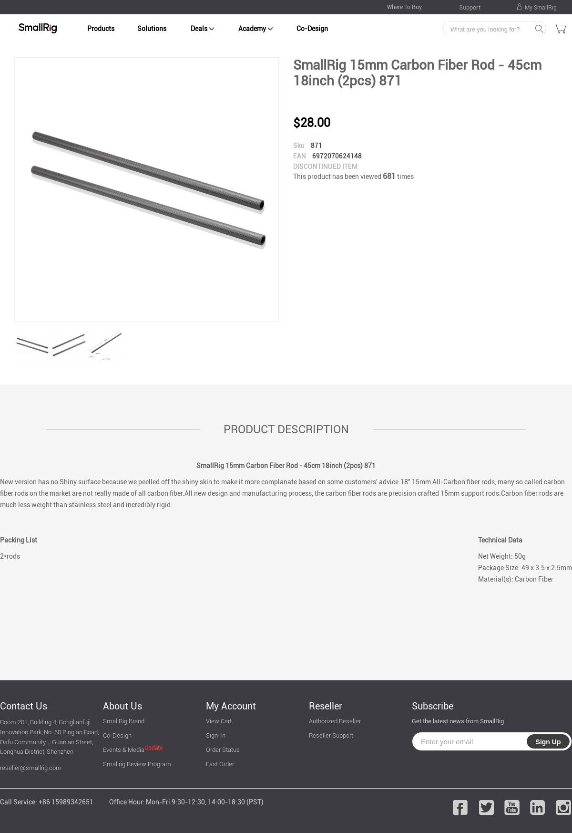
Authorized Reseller (335, 721)
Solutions (151, 28)
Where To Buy (404, 7)
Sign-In (215, 735)
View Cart (219, 721)
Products (100, 28)
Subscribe (432, 706)
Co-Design (312, 28)
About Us (122, 706)
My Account (231, 706)
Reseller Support (331, 735)
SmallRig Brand (123, 721)
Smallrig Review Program (137, 764)
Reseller (325, 706)
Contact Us (23, 706)
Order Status (223, 749)
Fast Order (220, 764)
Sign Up (548, 742)
